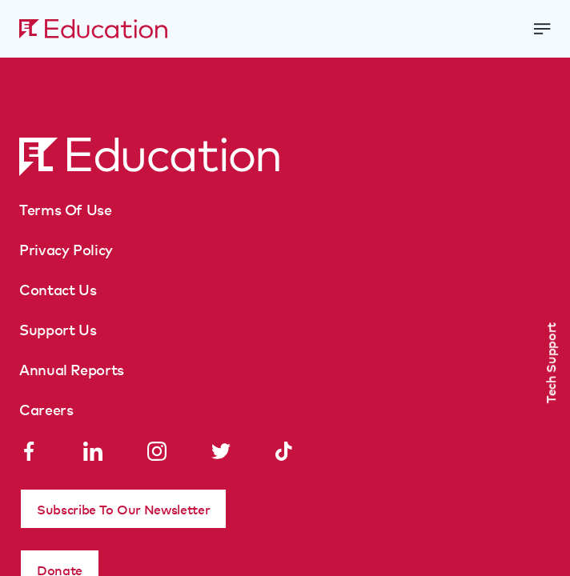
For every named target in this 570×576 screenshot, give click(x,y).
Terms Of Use (65, 208)
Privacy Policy (66, 248)
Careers (46, 408)
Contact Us (57, 288)
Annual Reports (71, 368)
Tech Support (550, 362)
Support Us (57, 328)
